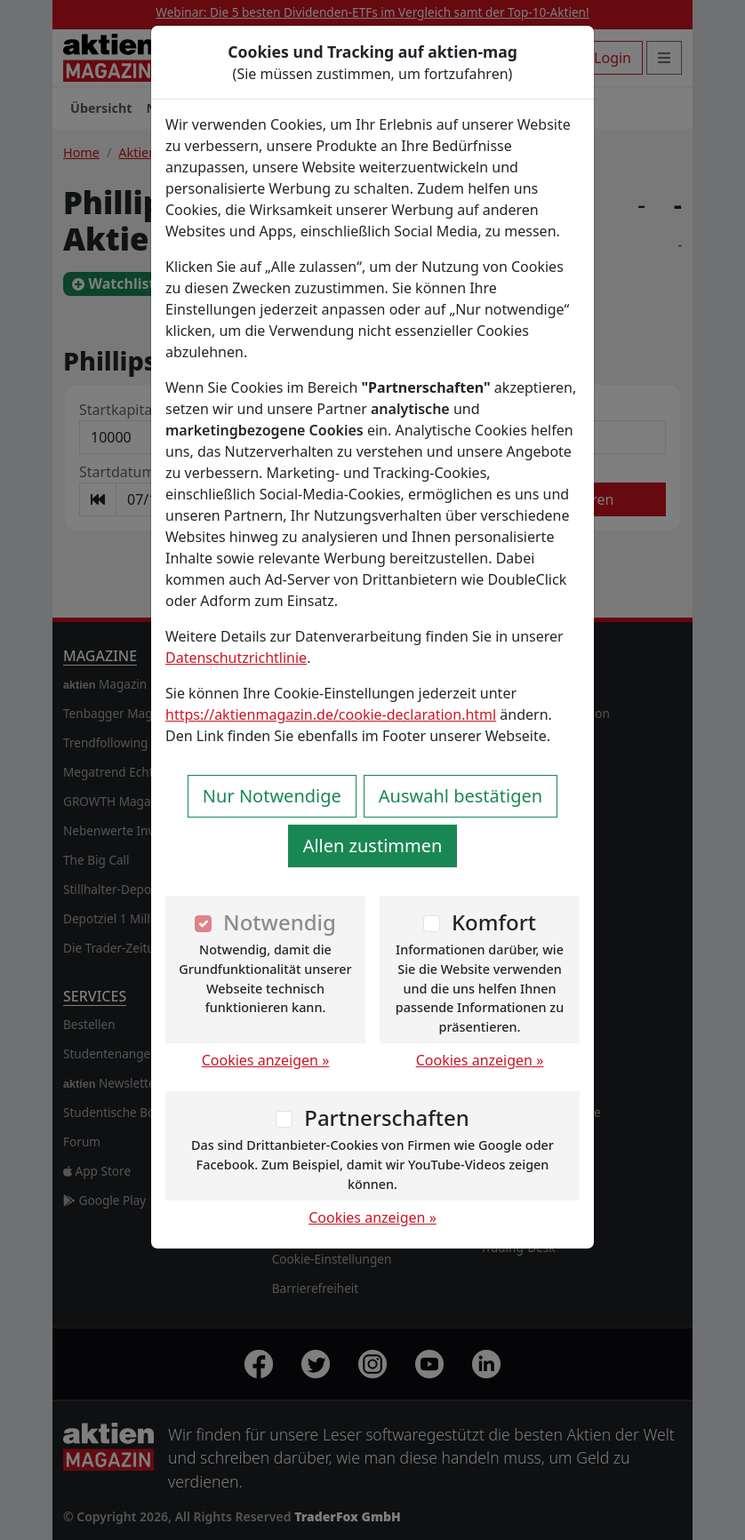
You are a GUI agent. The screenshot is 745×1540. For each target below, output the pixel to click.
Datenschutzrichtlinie (236, 657)
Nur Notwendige (272, 796)
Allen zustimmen (373, 846)
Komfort (494, 922)
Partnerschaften (386, 1117)
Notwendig (279, 922)
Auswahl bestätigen (460, 796)
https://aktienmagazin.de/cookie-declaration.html (330, 714)
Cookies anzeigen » (266, 1060)
